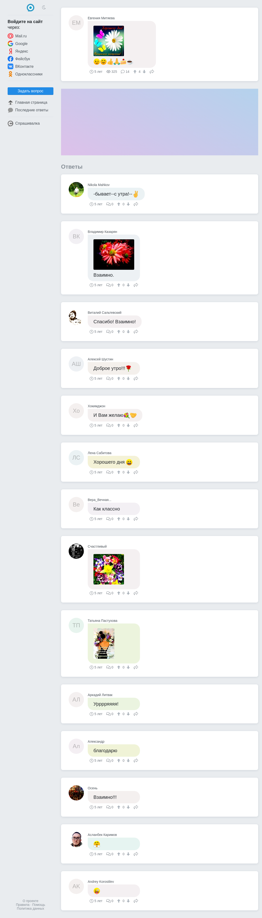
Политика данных (30, 908)
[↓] (143, 72)
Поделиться (152, 71)
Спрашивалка (24, 123)
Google (18, 43)
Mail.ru (17, 36)
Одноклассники (25, 74)
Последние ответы (28, 110)
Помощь (38, 905)
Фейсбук (19, 59)
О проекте (30, 901)
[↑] (135, 72)
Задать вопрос (30, 91)
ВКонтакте (21, 66)
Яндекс (18, 51)
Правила (23, 905)
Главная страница (27, 102)
